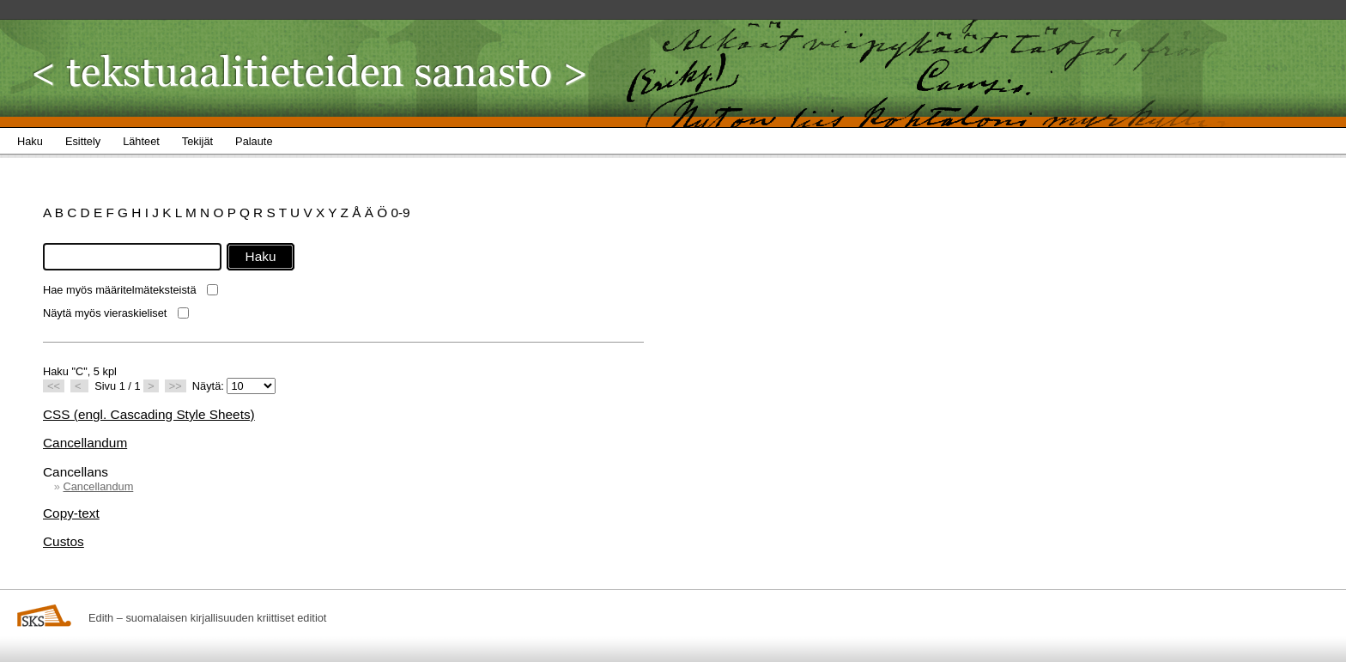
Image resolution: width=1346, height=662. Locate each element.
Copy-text (71, 513)
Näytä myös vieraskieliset (105, 313)
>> (175, 386)
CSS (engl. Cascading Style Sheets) (149, 414)
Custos (63, 541)
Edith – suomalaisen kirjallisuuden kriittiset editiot (207, 617)
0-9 (400, 212)
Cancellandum (85, 442)
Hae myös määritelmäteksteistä (120, 289)
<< (53, 386)
